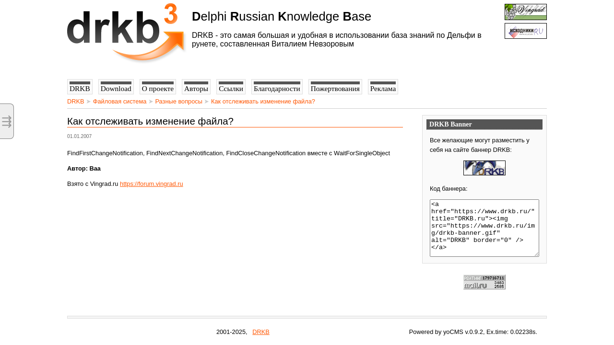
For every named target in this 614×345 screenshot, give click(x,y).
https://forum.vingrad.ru (151, 183)
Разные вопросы (178, 101)
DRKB (75, 101)
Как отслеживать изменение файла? (263, 101)
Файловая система (120, 101)
